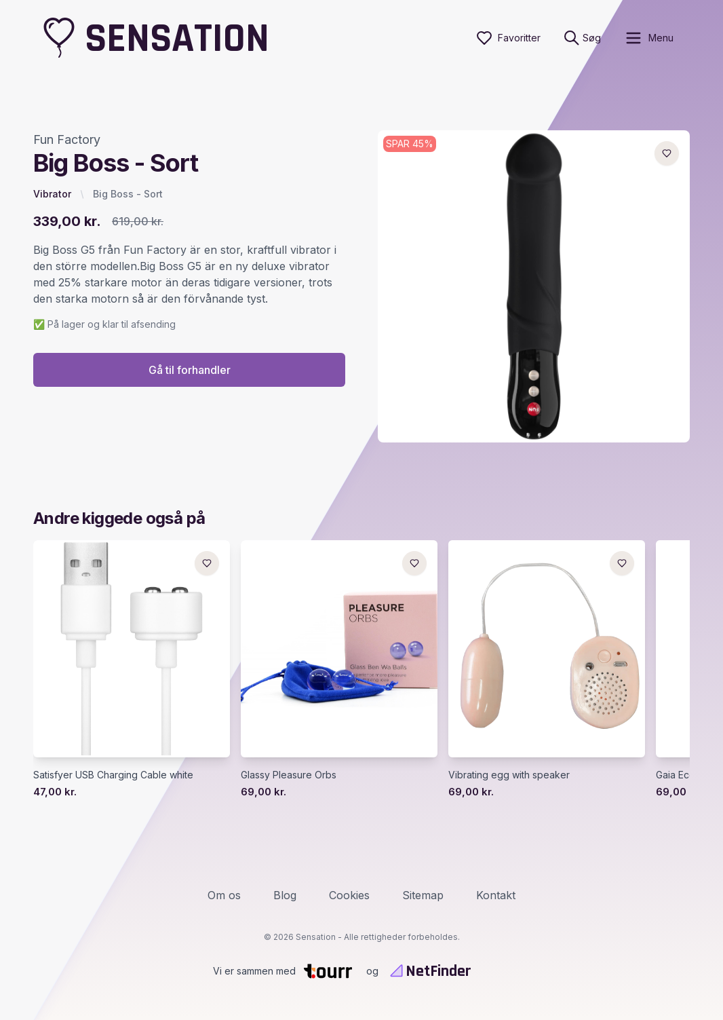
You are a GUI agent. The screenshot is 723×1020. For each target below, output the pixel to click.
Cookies (349, 895)
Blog (284, 895)
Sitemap (423, 895)
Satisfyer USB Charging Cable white (113, 774)
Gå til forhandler (190, 370)
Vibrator (52, 194)
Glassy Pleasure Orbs (288, 774)
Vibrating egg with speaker (509, 774)
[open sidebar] (648, 38)
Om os (224, 895)
